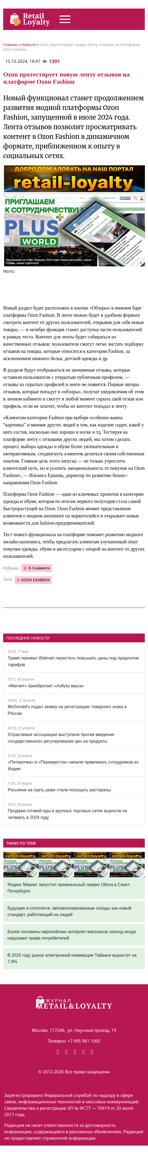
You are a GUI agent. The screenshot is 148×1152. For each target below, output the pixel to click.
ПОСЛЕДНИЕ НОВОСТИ (27, 638)
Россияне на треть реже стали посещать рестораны (59, 790)
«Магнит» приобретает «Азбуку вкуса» (46, 686)
